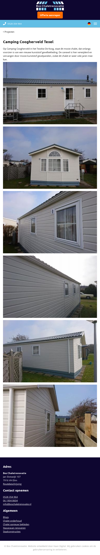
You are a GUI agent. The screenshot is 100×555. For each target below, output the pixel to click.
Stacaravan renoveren (14, 527)
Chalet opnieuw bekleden (16, 524)
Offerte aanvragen (50, 15)
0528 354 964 (12, 23)
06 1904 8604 (10, 500)
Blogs (6, 517)
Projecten (9, 31)
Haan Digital (59, 546)
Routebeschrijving (12, 483)
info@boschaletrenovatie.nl (17, 504)
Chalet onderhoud (12, 520)
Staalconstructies (11, 531)
